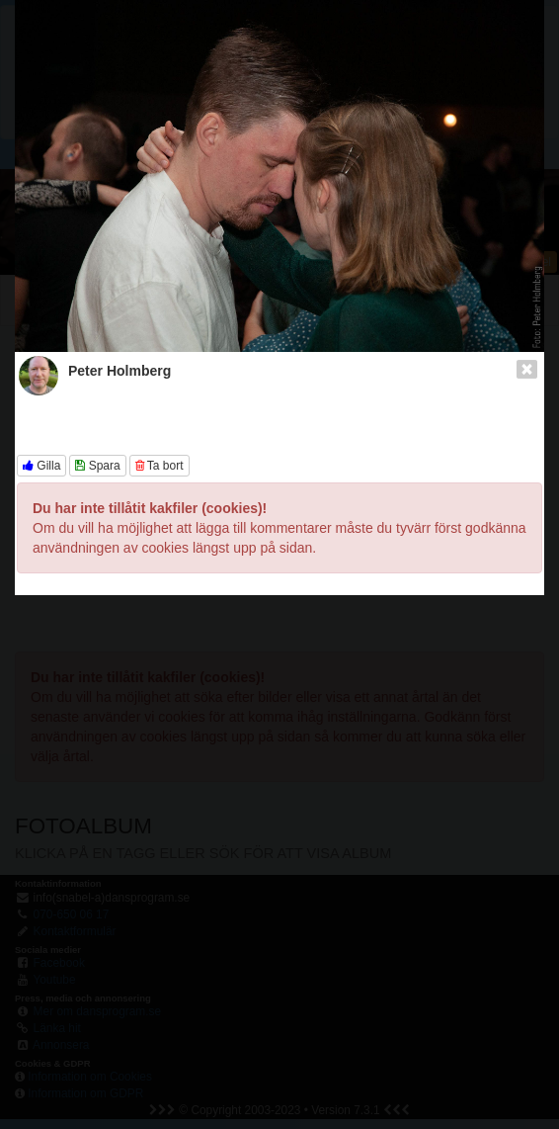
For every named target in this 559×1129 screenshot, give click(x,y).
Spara (97, 466)
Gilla (41, 466)
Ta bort (159, 466)
